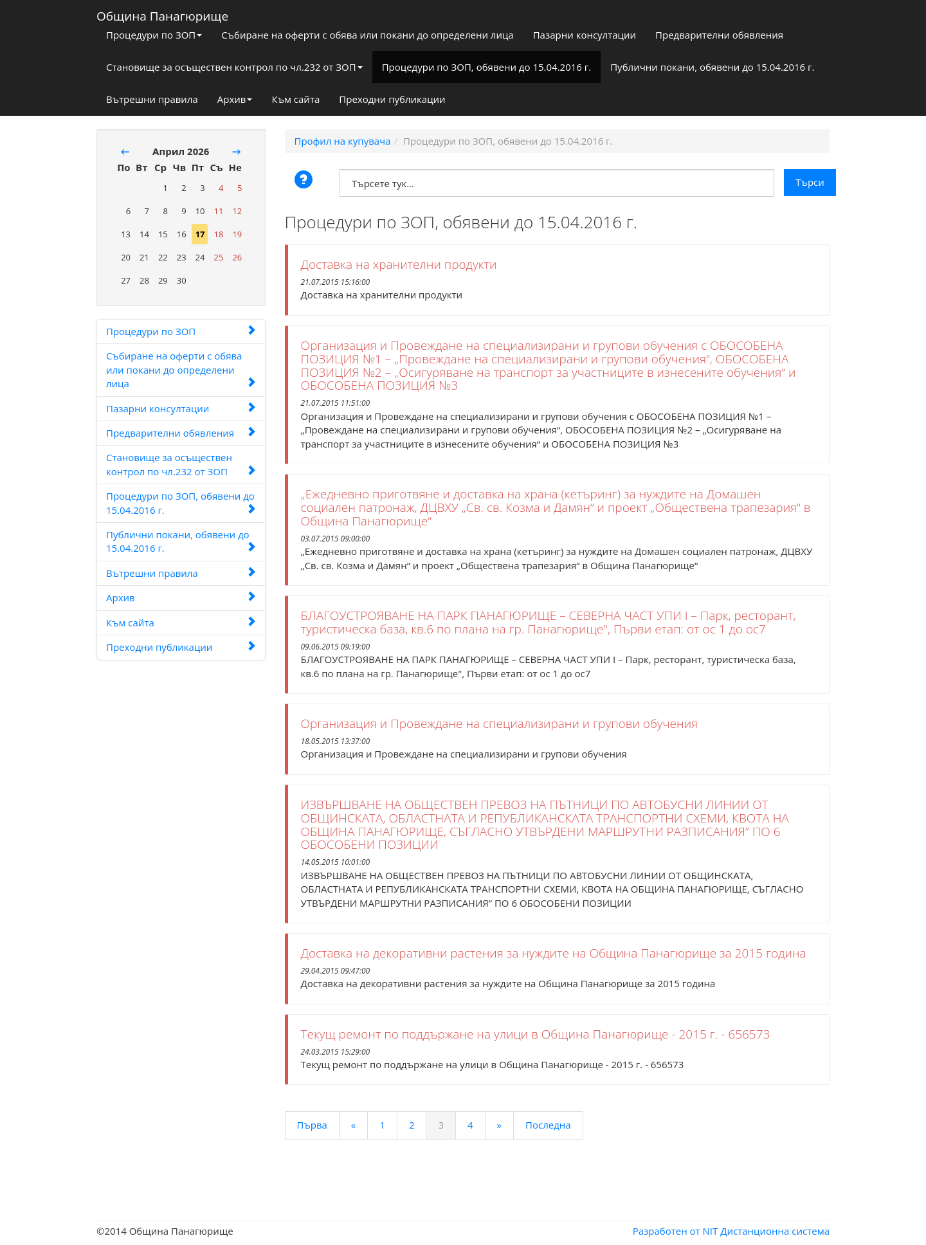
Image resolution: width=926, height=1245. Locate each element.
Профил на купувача (343, 140)
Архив (235, 99)
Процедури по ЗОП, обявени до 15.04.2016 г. (487, 66)
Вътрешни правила (152, 99)
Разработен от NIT (675, 1230)
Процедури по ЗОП (154, 34)
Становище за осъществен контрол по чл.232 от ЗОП (234, 66)
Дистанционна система (775, 1230)
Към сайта (295, 99)
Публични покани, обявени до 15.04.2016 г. (712, 66)
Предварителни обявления (719, 34)
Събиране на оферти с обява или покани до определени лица (367, 34)
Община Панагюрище (162, 13)
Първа (312, 1124)
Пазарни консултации (584, 34)
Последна (548, 1124)
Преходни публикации (392, 99)
